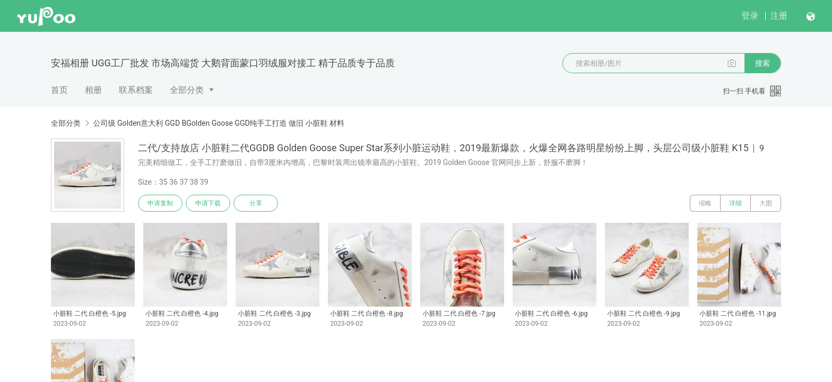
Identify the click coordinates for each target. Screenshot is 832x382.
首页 (59, 90)
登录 (749, 16)
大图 (765, 203)
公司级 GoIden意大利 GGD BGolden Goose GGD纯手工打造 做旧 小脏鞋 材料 (218, 123)
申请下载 (208, 203)
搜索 (762, 63)
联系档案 (136, 90)
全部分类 (187, 90)
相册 (93, 90)
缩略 (705, 203)
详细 (735, 203)
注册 (778, 16)
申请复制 (160, 203)
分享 (255, 203)
